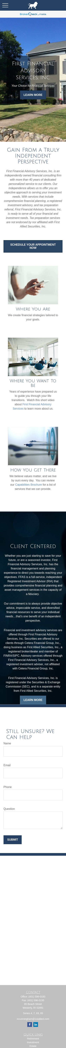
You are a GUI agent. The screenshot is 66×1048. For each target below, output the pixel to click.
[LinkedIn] (35, 1024)
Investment (33, 1042)
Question (9, 808)
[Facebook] (29, 1024)
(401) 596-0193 (37, 996)
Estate (33, 1046)
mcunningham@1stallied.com (33, 1019)
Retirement (33, 1038)
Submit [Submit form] (12, 839)
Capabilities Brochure (28, 484)
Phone (8, 787)
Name (7, 743)
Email (7, 765)
